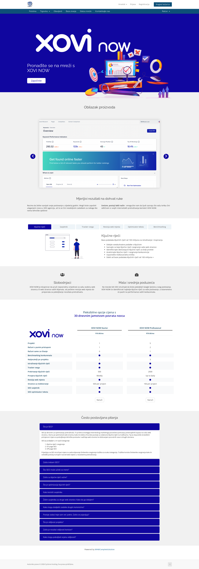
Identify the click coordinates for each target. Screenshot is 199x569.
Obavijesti (58, 11)
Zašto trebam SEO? (51, 462)
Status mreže (86, 11)
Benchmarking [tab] (160, 227)
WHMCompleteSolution (105, 549)
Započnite (36, 80)
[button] (32, 156)
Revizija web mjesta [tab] (111, 227)
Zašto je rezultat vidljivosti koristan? (57, 530)
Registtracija (144, 4)
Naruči (99, 400)
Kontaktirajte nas (102, 11)
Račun (166, 11)
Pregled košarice (163, 4)
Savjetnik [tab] (64, 227)
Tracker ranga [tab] (88, 227)
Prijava (133, 4)
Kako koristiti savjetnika (52, 492)
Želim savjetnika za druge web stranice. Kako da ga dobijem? (68, 500)
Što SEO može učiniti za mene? (56, 470)
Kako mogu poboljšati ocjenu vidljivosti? (59, 537)
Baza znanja (71, 11)
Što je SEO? (48, 427)
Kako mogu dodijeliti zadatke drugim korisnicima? (63, 507)
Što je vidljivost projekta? (53, 522)
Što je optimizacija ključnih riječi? (56, 485)
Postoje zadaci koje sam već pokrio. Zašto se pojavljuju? (66, 515)
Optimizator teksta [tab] (136, 227)
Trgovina (45, 11)
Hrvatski (122, 4)
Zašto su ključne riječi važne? (55, 477)
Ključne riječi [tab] (39, 227)
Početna (32, 11)
